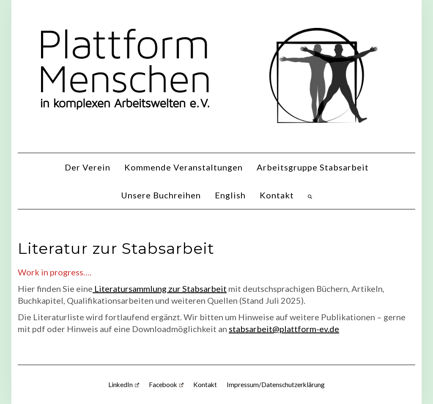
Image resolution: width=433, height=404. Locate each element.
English (230, 195)
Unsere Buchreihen (161, 195)
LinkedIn (123, 384)
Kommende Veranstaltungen (183, 167)
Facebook (166, 384)
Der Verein (87, 167)
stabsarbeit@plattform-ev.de (284, 329)
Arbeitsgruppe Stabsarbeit (313, 167)
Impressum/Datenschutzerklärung (276, 384)
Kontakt (277, 195)
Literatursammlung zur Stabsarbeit (160, 288)
